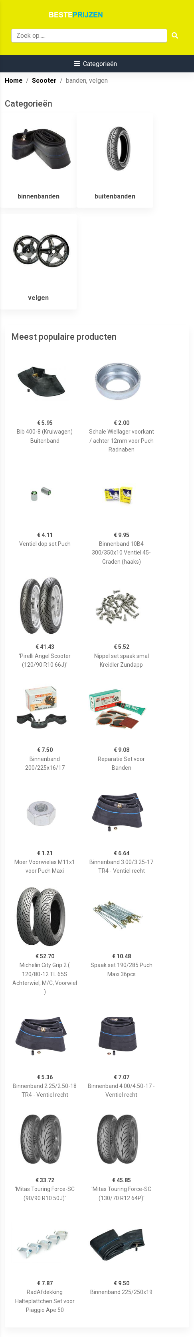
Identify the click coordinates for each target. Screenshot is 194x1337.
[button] (95, 64)
